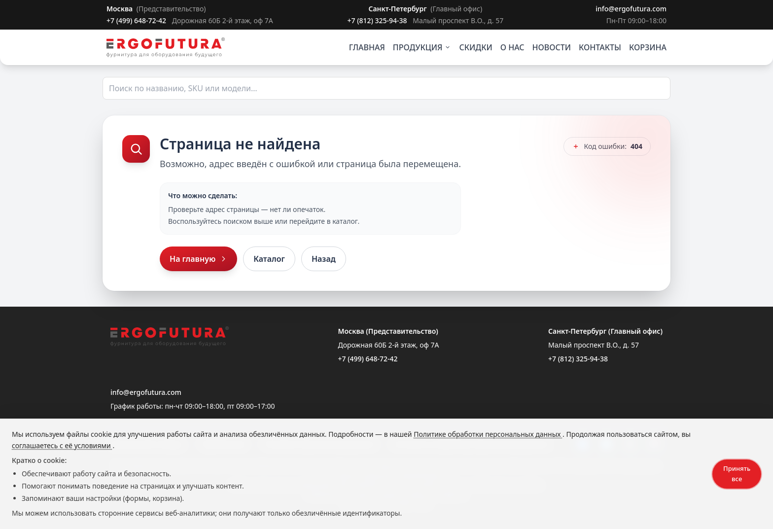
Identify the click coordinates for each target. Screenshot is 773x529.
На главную (198, 258)
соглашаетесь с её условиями (62, 445)
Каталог (269, 258)
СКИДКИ (475, 47)
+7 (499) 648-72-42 (137, 20)
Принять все (736, 473)
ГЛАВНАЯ (367, 47)
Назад (324, 258)
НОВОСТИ (551, 47)
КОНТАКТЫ (600, 47)
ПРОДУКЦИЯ (422, 47)
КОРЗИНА (648, 47)
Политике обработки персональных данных (488, 434)
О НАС (512, 47)
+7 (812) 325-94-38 (378, 20)
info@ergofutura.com (631, 8)
